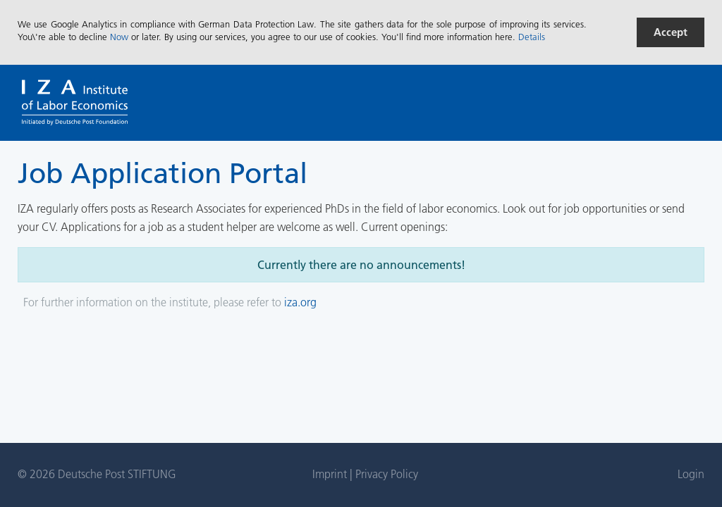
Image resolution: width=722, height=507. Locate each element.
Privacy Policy (386, 474)
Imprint (331, 474)
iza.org (300, 302)
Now (119, 36)
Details (531, 36)
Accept (670, 32)
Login (691, 474)
